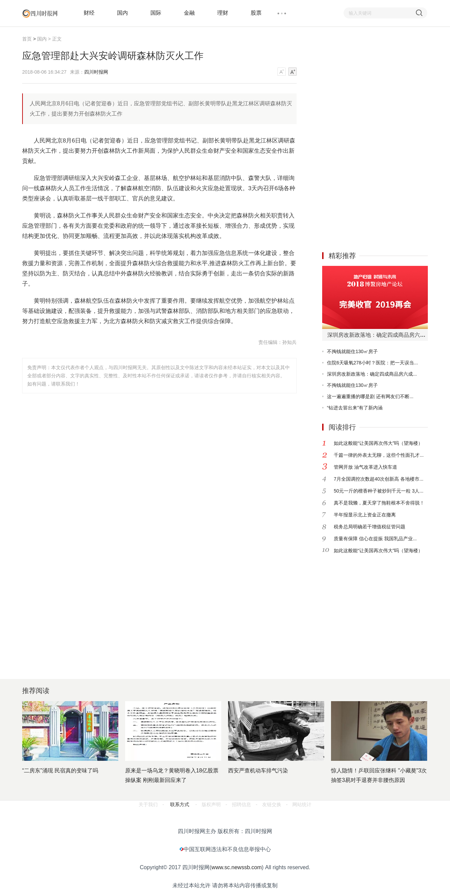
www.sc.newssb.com (236, 867)
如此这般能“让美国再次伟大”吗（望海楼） (378, 443)
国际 (155, 13)
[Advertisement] (357, 137)
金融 (189, 13)
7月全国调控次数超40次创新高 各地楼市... (378, 479)
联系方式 (179, 804)
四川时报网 (96, 72)
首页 (27, 39)
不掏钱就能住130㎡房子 (352, 351)
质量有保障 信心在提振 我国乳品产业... (375, 538)
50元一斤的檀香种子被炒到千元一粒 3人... (378, 491)
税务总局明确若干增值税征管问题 (369, 526)
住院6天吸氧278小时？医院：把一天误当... (372, 362)
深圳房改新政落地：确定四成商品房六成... (372, 374)
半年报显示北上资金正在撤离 (365, 514)
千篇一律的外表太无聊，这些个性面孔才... (379, 455)
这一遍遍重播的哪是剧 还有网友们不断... (370, 396)
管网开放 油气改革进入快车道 (365, 467)
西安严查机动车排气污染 (258, 770)
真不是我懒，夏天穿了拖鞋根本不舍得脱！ (379, 503)
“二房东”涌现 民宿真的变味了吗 (60, 770)
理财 (222, 13)
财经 (89, 13)
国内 (122, 13)
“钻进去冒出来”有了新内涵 (354, 407)
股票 (256, 13)
